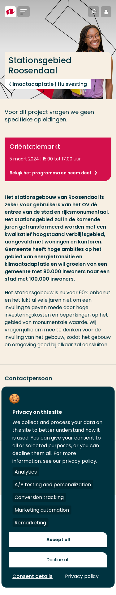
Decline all (58, 560)
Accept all (58, 539)
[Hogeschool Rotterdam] (10, 11)
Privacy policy (82, 576)
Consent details (32, 576)
